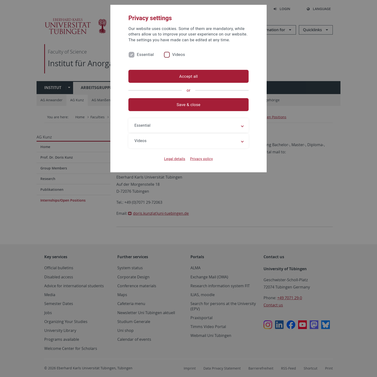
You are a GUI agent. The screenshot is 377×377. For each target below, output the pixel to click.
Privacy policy (201, 159)
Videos (178, 54)
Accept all (188, 76)
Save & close (189, 104)
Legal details (174, 159)
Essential (145, 54)
